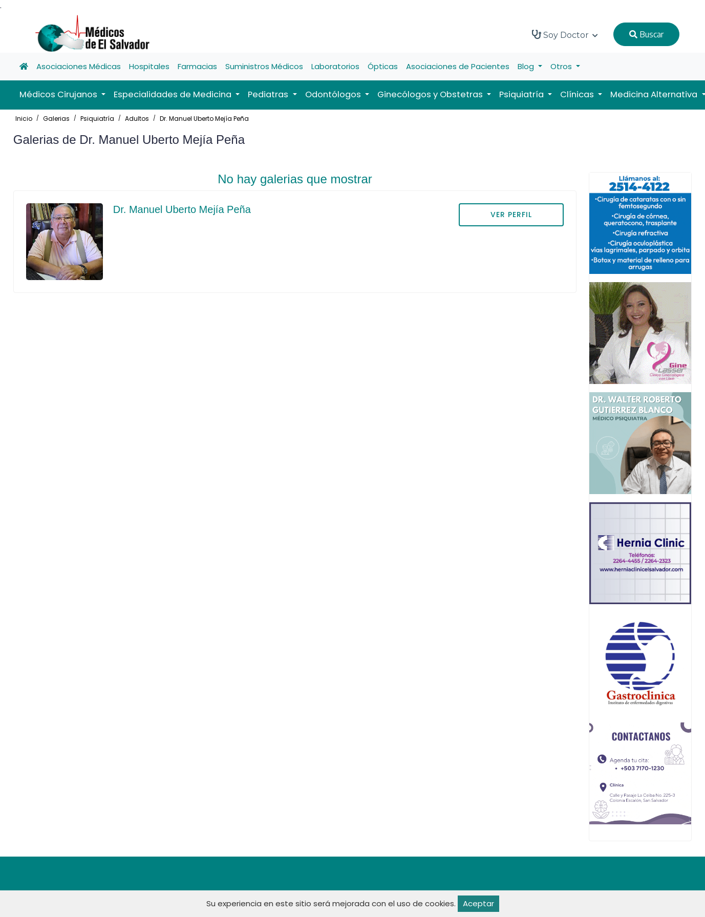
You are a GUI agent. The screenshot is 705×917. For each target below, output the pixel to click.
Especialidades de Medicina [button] (173, 94)
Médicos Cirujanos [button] (59, 94)
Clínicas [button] (578, 94)
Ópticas (383, 66)
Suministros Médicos (264, 66)
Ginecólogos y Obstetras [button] (431, 94)
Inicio (23, 118)
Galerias (56, 118)
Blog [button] (527, 66)
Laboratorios (335, 66)
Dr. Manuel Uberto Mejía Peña (204, 118)
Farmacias (197, 66)
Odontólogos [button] (334, 94)
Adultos (137, 118)
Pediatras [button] (269, 94)
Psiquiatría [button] (522, 94)
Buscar (646, 34)
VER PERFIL (511, 214)
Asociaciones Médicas (78, 66)
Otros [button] (562, 66)
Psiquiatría (97, 118)
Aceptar (478, 903)
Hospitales (149, 66)
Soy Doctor (565, 35)
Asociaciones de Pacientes (457, 66)
